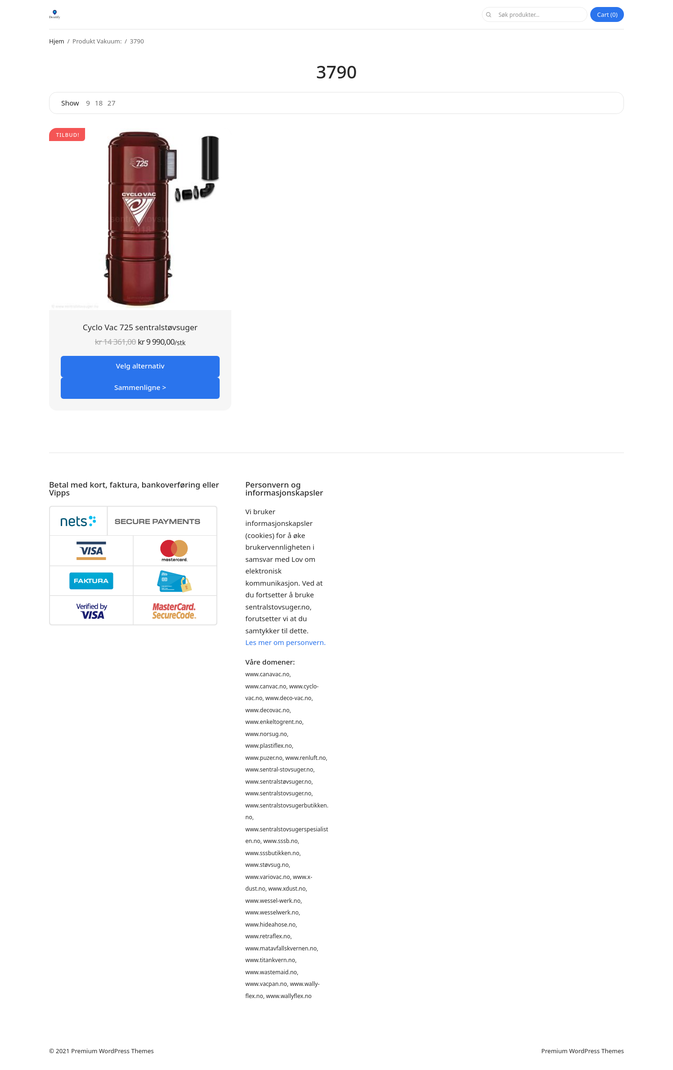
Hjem (56, 41)
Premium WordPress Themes (112, 1051)
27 (111, 102)
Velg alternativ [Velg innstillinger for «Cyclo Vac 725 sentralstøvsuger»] (140, 365)
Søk (488, 14)
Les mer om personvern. (285, 642)
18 (99, 102)
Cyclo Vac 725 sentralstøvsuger (140, 327)
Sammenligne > (140, 387)
